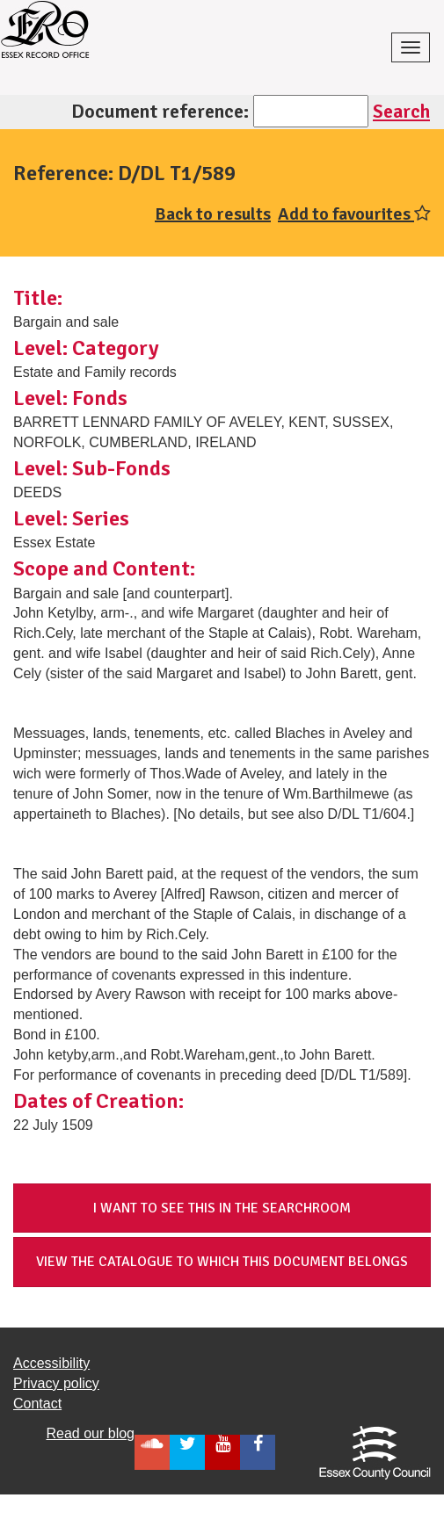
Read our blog (90, 1433)
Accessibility (51, 1363)
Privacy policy (56, 1383)
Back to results (213, 214)
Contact (37, 1403)
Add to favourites (354, 214)
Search (401, 111)
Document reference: (160, 111)
